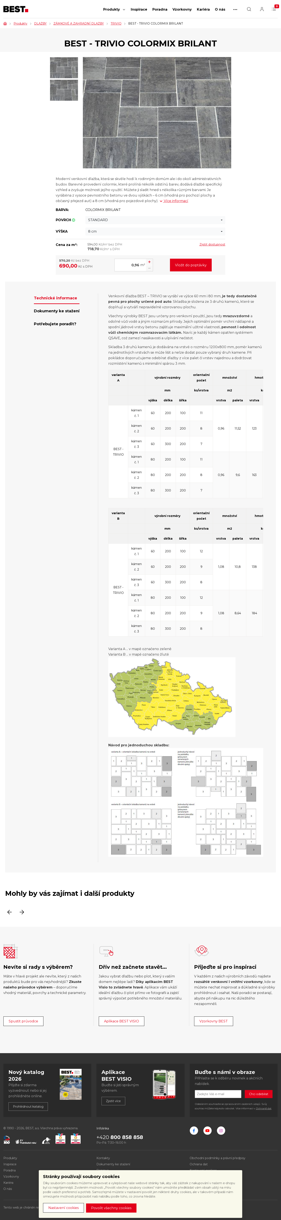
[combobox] (155, 220)
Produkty (111, 9)
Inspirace (139, 9)
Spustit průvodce (23, 1021)
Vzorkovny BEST (213, 1021)
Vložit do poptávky (191, 265)
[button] (124, 12)
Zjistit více (113, 1101)
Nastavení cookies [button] (63, 1208)
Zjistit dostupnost (212, 244)
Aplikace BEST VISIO (121, 1021)
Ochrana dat (199, 1164)
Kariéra (203, 9)
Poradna (159, 9)
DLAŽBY (40, 23)
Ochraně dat (263, 1108)
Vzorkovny (182, 9)
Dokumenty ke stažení (113, 1164)
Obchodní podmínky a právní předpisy (217, 1158)
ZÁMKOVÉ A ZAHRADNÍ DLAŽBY (78, 23)
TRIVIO (116, 23)
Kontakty (103, 1158)
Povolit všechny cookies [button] (111, 1208)
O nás (220, 9)
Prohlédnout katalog (28, 1106)
